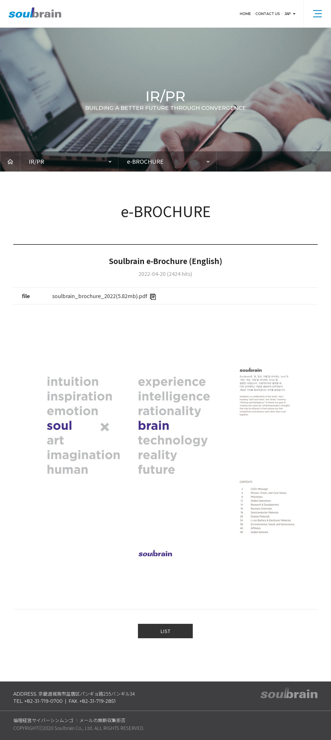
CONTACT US (267, 14)
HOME (244, 14)
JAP (287, 14)
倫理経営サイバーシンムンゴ (43, 720)
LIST (165, 631)
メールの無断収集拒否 (102, 720)
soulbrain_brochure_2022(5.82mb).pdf (104, 296)
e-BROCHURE (145, 161)
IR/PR (36, 161)
